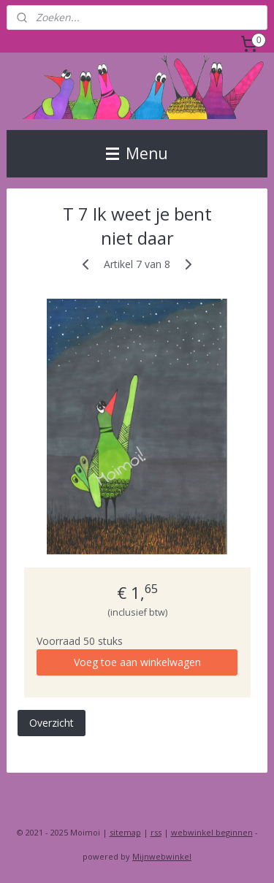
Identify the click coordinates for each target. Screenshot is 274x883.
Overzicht (51, 723)
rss (156, 832)
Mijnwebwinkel (161, 856)
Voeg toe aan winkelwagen (137, 662)
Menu (137, 153)
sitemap (125, 832)
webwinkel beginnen (212, 832)
